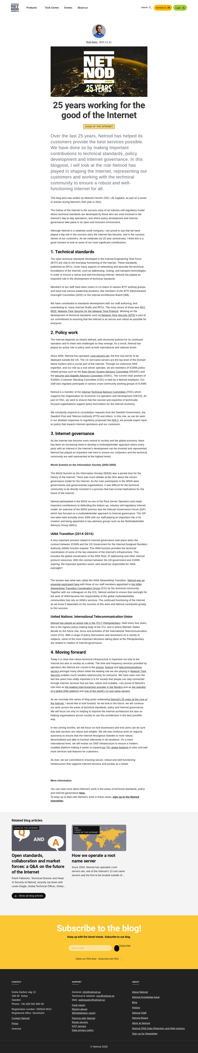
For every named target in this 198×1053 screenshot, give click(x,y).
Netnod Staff (139, 1013)
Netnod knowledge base (146, 997)
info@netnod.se (91, 992)
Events (68, 7)
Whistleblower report (83, 1013)
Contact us (161, 8)
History (136, 1007)
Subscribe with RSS (121, 959)
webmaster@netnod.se (92, 1000)
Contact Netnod (21, 1018)
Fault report (78, 1005)
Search (144, 7)
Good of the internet (99, 126)
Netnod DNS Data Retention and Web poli (156, 1028)
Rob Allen (91, 42)
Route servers (80, 1022)
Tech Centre (52, 7)
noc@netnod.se (105, 996)
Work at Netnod (141, 1023)
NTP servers (79, 1026)
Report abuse (79, 1009)
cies (182, 1028)
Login (178, 8)
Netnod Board (140, 1018)
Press (15, 1023)
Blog (134, 1002)
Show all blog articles (31, 895)
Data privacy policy (83, 1030)
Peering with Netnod (83, 1018)
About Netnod (140, 992)
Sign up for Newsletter (145, 1033)
